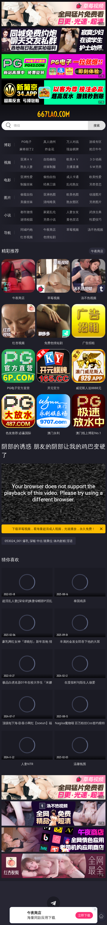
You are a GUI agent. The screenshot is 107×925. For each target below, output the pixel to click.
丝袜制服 (49, 167)
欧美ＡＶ (72, 159)
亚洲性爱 (26, 177)
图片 (7, 197)
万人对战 (72, 142)
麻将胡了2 (27, 149)
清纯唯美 (49, 202)
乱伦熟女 (72, 184)
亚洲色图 (49, 194)
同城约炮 (26, 229)
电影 (7, 180)
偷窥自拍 (26, 194)
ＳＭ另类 (95, 167)
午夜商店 (49, 229)
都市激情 (26, 212)
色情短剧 (49, 237)
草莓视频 (72, 229)
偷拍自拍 (49, 177)
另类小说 (49, 219)
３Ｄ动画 (95, 159)
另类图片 (95, 202)
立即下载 (84, 915)
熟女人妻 (26, 167)
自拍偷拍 (49, 159)
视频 (7, 162)
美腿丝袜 (26, 202)
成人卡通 (72, 177)
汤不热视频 (95, 229)
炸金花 (49, 149)
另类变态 (95, 184)
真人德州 (49, 142)
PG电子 (26, 142)
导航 (7, 232)
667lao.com (53, 114)
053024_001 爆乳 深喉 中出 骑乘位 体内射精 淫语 (39, 541)
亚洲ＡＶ (26, 159)
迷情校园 (26, 219)
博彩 (7, 144)
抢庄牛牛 (95, 149)
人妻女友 (72, 212)
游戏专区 (95, 142)
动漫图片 (95, 194)
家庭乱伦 (49, 212)
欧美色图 (72, 194)
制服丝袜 (26, 184)
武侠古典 (95, 212)
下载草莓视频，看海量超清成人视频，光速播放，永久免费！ (57, 528)
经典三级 (49, 184)
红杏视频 (26, 237)
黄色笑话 (72, 219)
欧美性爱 (95, 177)
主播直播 (72, 167)
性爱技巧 (95, 219)
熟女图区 (72, 202)
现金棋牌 (72, 149)
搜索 (97, 125)
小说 (7, 215)
